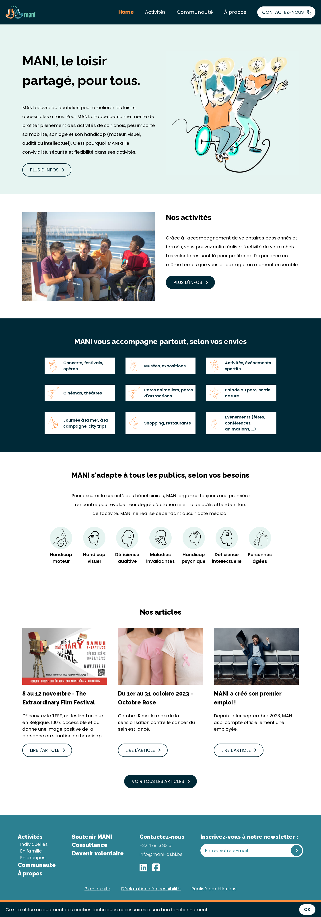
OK (307, 909)
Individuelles (34, 844)
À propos (235, 12)
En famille (31, 851)
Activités (155, 12)
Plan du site (97, 889)
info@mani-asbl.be (161, 854)
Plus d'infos (47, 170)
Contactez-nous (286, 12)
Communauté (195, 12)
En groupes (32, 858)
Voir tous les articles (161, 781)
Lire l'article (47, 750)
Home (126, 12)
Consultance (89, 845)
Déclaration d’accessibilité (151, 889)
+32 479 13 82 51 (156, 845)
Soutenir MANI (92, 836)
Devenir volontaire (98, 853)
